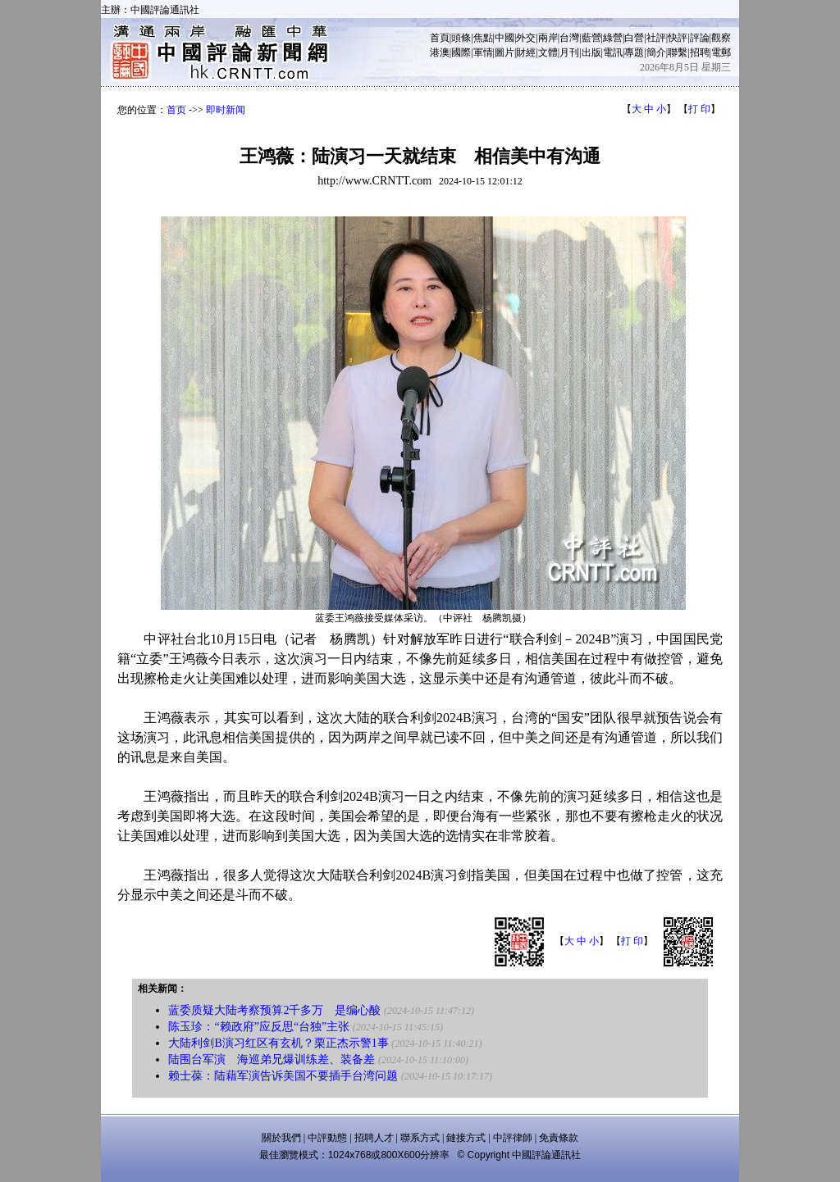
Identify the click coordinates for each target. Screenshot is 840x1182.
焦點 (483, 37)
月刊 (569, 52)
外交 (526, 37)
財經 (526, 52)
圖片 (504, 52)
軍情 (483, 52)
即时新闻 (225, 110)
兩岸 (548, 37)
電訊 (613, 52)
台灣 (569, 37)
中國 (504, 37)
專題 (634, 52)
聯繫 (677, 52)
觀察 (721, 37)
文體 (548, 52)
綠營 (613, 37)
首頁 (440, 37)
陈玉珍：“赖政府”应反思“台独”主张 (258, 1027)
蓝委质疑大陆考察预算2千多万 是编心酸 (274, 1010)
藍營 (591, 37)
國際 (461, 52)
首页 (176, 110)
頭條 (461, 37)
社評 (656, 37)
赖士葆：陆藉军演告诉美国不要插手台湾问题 (283, 1076)
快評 (677, 37)
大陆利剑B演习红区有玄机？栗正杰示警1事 (278, 1043)
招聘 (700, 52)
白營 (634, 37)
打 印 (699, 109)
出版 (591, 52)
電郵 (721, 52)
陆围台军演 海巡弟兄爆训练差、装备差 (271, 1059)
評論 (700, 37)
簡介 (656, 52)
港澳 (440, 52)
